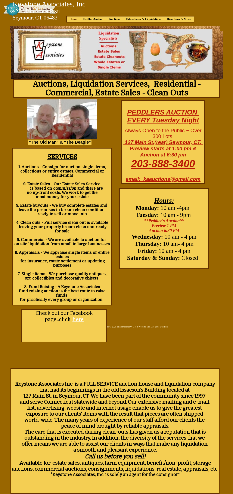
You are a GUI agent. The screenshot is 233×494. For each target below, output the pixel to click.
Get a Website (139, 326)
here (78, 319)
